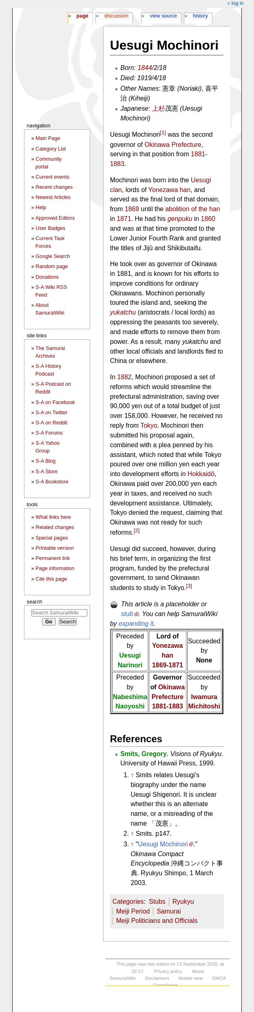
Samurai (169, 911)
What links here (53, 517)
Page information (54, 568)
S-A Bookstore (51, 482)
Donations (47, 277)
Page (82, 16)
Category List (50, 149)
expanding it (136, 623)
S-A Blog (45, 461)
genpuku (180, 218)
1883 (117, 163)
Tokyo (148, 425)
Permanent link (52, 558)
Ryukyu (183, 901)
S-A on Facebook (55, 402)
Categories (128, 901)
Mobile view (191, 978)
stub (127, 613)
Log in (238, 3)
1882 (124, 377)
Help (40, 207)
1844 (144, 67)
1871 (124, 218)
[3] (189, 586)
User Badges (50, 228)
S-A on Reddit (51, 423)
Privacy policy (168, 971)
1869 (132, 208)
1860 (208, 218)
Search (34, 602)
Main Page (47, 138)
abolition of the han (193, 208)
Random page (51, 266)
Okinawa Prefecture (172, 144)
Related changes (54, 527)
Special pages (51, 538)
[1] (163, 132)
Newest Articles (53, 197)
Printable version (54, 548)
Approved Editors (55, 218)
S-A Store (46, 471)
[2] (137, 530)
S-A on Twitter (51, 412)
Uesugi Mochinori (163, 844)
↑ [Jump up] (132, 775)
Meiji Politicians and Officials (157, 920)
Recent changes (54, 187)
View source (163, 16)
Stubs (157, 901)
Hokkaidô (201, 473)
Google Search (52, 256)
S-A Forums (48, 433)
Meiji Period (133, 911)
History (200, 16)
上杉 (158, 108)
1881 (198, 154)
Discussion (116, 16)
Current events (52, 177)
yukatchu (123, 312)
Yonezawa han (169, 189)
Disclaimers (157, 978)
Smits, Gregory (143, 753)
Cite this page (51, 579)
